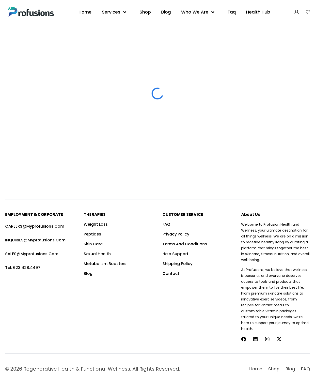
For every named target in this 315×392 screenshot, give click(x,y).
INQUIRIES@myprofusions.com (35, 240)
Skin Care (93, 244)
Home (85, 12)
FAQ (166, 224)
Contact (170, 273)
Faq (232, 12)
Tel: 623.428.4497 (22, 267)
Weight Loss (96, 224)
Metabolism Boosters (105, 264)
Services (115, 12)
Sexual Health (97, 254)
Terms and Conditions (184, 244)
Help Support (175, 254)
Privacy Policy (175, 234)
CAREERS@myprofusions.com (34, 226)
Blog (166, 12)
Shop (145, 12)
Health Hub (258, 12)
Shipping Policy (177, 264)
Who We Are (199, 12)
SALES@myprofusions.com (31, 254)
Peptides (92, 234)
